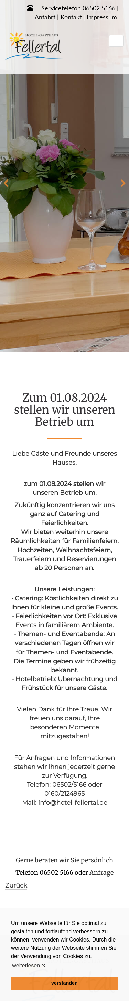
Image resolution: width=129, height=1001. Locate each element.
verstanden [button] (64, 983)
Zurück (16, 885)
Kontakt (71, 17)
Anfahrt (45, 17)
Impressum (102, 17)
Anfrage (101, 873)
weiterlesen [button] (26, 965)
